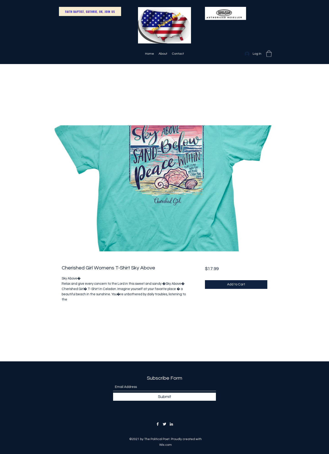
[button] (269, 53)
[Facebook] (157, 424)
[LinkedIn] (171, 424)
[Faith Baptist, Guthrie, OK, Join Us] (90, 11)
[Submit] (164, 397)
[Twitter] (164, 424)
